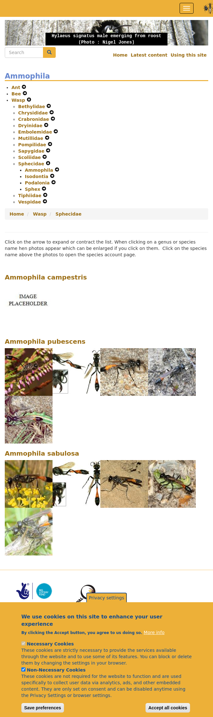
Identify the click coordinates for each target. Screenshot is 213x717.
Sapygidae (32, 151)
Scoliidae (30, 157)
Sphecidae (32, 163)
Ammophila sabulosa (42, 453)
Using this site (189, 55)
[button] (20, 32)
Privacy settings (106, 609)
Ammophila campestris (46, 277)
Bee (17, 93)
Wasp (19, 100)
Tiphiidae (30, 195)
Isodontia (37, 176)
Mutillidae (31, 138)
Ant (16, 87)
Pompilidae (33, 144)
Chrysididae (33, 112)
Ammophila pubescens (45, 341)
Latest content (149, 55)
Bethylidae (32, 106)
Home (120, 55)
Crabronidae (34, 119)
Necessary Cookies (50, 655)
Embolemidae (35, 131)
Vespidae (30, 201)
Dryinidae (31, 125)
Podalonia (38, 182)
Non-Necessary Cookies (56, 681)
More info (154, 643)
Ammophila (40, 170)
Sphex (33, 189)
